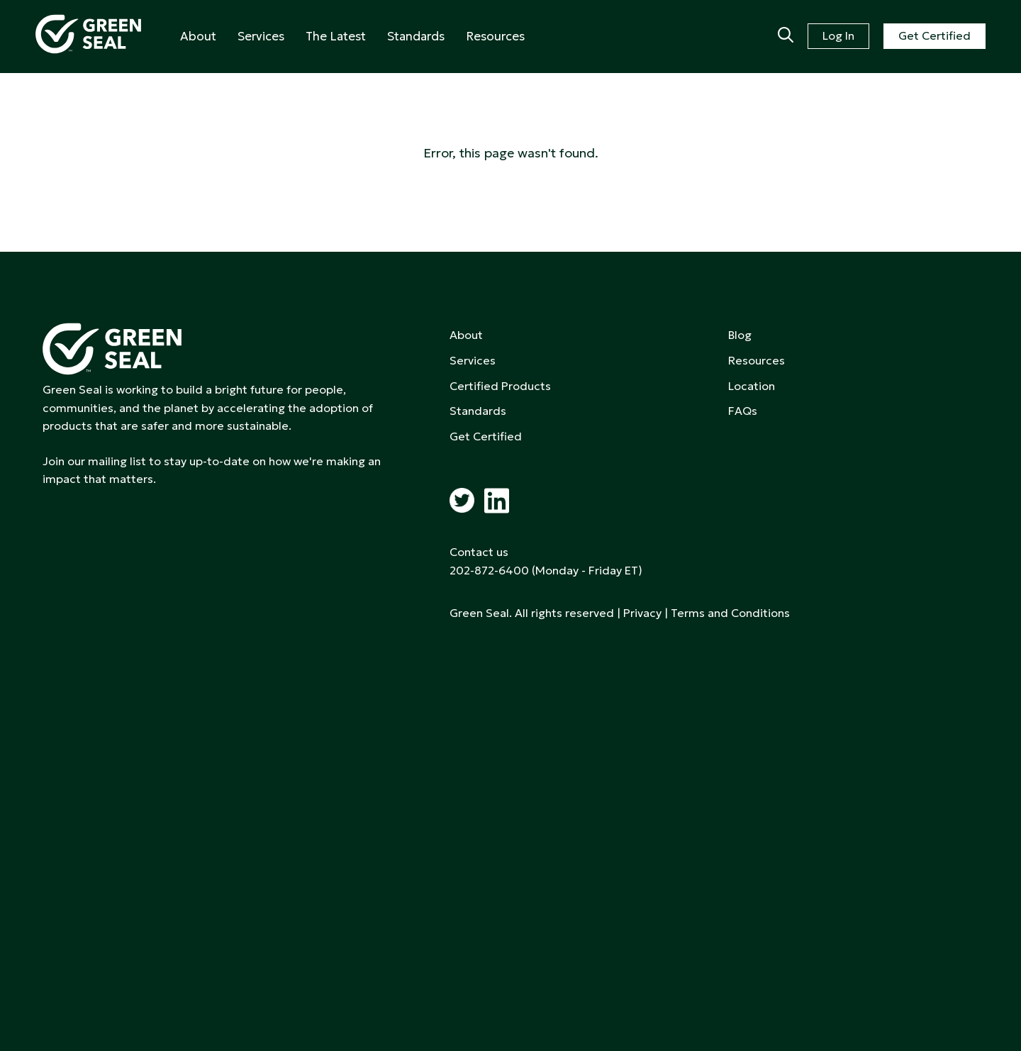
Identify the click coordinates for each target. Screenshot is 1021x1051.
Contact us (479, 552)
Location (751, 386)
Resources (495, 36)
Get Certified (934, 35)
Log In (838, 35)
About (198, 36)
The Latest (336, 36)
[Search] (786, 36)
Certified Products (500, 386)
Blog (740, 335)
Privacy (642, 613)
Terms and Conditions (730, 613)
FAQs (742, 411)
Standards (416, 36)
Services (261, 36)
